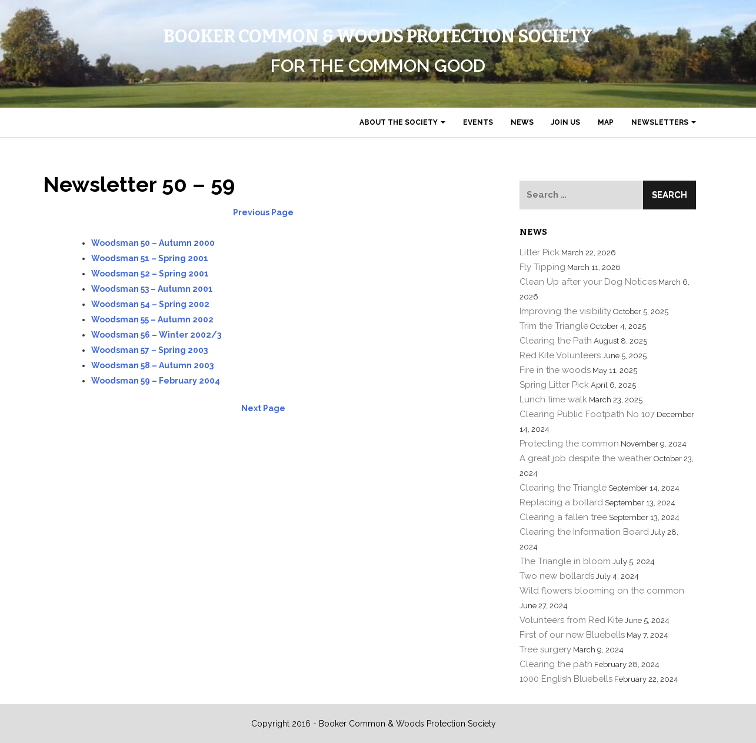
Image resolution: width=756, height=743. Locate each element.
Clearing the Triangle (563, 487)
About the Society (402, 122)
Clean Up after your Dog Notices (588, 281)
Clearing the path (555, 664)
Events (478, 122)
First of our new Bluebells (572, 634)
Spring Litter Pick (554, 384)
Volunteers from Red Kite (571, 620)
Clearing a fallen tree (563, 517)
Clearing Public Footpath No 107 (587, 414)
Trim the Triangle (553, 326)
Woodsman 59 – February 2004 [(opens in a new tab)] (155, 380)
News (522, 122)
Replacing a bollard (561, 502)
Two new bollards (556, 576)
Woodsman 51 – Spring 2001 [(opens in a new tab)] (149, 258)
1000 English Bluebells (565, 679)
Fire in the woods (555, 370)
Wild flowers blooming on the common (601, 590)
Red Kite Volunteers (560, 355)
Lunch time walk (553, 399)
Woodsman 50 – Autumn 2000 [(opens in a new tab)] (153, 243)
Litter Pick (539, 252)
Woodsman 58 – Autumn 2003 (152, 365)
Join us (565, 122)
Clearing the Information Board (584, 532)
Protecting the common (569, 443)
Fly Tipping (542, 267)
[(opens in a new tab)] (150, 273)
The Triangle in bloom (565, 561)
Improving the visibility (565, 311)
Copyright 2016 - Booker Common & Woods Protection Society (373, 723)
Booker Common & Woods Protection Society (378, 36)
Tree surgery (545, 649)
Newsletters (663, 122)
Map (606, 122)
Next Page (263, 408)
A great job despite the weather (585, 458)
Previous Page (263, 212)
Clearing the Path (555, 340)
